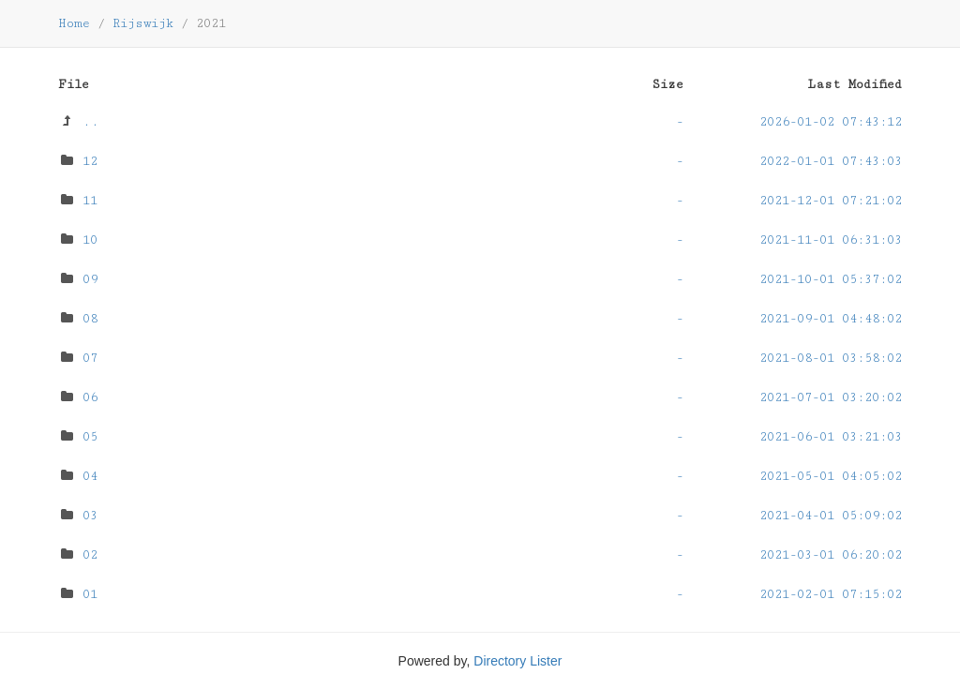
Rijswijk (142, 23)
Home (74, 23)
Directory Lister (517, 660)
